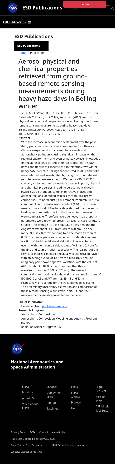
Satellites (52, 408)
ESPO (25, 387)
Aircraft (51, 403)
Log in (85, 4)
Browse (76, 402)
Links (74, 387)
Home (22, 53)
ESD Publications (42, 7)
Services (52, 387)
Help (74, 408)
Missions (27, 392)
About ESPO (29, 398)
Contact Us (36, 451)
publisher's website (54, 306)
